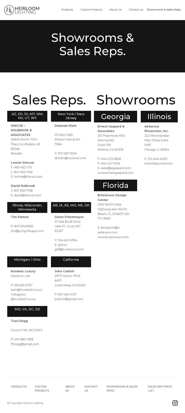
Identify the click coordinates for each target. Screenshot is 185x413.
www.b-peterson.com (113, 237)
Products (67, 9)
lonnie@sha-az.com (28, 176)
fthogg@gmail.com (25, 344)
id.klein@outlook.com (70, 158)
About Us (115, 9)
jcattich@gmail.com (69, 299)
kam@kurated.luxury (26, 290)
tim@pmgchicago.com (27, 231)
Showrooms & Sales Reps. (164, 9)
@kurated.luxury (23, 299)
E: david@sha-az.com (26, 195)
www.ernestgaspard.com (116, 173)
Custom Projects (91, 9)
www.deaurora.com (158, 163)
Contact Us (136, 9)
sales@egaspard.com (116, 168)
